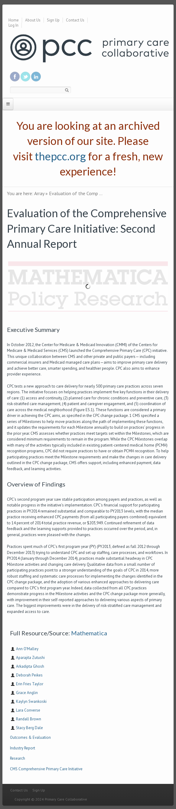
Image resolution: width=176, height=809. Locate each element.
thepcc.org (60, 156)
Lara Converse (28, 710)
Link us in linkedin (36, 76)
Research (17, 758)
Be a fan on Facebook (15, 76)
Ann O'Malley (27, 648)
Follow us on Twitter (25, 76)
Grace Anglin (27, 692)
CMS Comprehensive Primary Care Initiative (46, 768)
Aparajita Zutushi (30, 657)
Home (13, 20)
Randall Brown (28, 719)
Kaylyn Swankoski (31, 701)
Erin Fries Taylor (29, 683)
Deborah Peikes (29, 675)
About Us (33, 20)
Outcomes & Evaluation (30, 737)
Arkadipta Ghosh (30, 666)
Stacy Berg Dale (29, 727)
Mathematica (89, 633)
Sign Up (53, 20)
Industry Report (22, 748)
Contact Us (75, 20)
